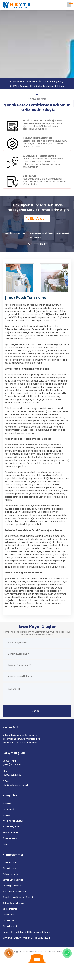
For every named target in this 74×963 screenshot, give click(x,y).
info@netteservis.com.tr (16, 785)
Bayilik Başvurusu (12, 826)
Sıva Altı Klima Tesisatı (14, 891)
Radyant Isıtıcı (10, 908)
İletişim (6, 844)
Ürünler (7, 815)
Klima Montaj (10, 926)
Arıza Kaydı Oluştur (13, 820)
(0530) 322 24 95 (12, 774)
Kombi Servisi (10, 862)
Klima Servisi (9, 868)
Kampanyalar (10, 838)
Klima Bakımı (10, 920)
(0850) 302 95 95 (12, 764)
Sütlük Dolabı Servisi (13, 903)
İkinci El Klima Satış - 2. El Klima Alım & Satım (26, 932)
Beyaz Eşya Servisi (13, 879)
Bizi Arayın (37, 218)
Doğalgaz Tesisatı (12, 885)
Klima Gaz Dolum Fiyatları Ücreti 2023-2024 (26, 937)
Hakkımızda (9, 809)
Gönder (37, 711)
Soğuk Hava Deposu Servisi (18, 897)
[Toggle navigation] (69, 4)
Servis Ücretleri (11, 832)
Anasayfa (8, 803)
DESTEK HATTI (37, 244)
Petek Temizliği (11, 874)
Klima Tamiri (9, 914)
